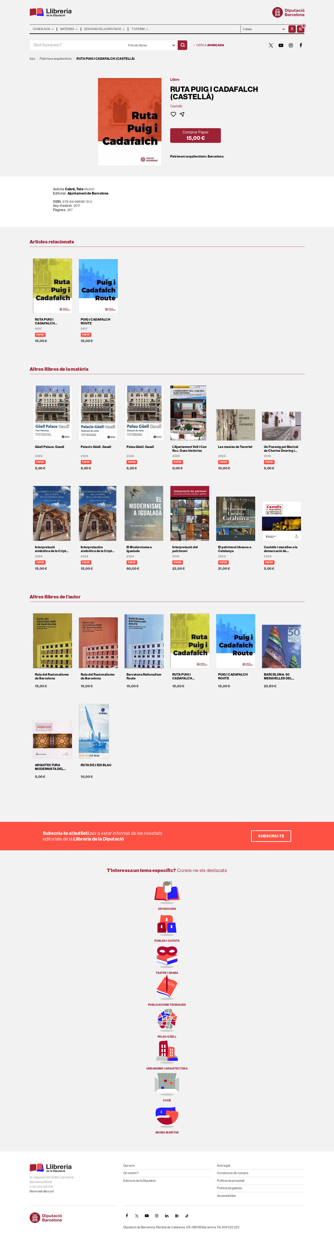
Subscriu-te (271, 836)
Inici (32, 58)
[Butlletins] (176, 1215)
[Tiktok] (186, 1215)
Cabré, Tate (74, 189)
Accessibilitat (226, 1195)
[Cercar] (182, 45)
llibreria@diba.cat (42, 1191)
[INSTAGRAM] (291, 45)
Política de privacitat (231, 1180)
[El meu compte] (292, 29)
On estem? (130, 1173)
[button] (300, 29)
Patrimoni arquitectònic (188, 156)
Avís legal (223, 1165)
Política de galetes (229, 1188)
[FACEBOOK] (301, 45)
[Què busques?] (77, 45)
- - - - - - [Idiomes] (264, 29)
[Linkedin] (166, 1215)
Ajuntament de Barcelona (88, 193)
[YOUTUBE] (281, 45)
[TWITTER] (271, 45)
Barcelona (215, 156)
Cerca (209, 45)
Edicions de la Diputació (139, 1180)
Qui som (129, 1165)
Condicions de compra (232, 1173)
